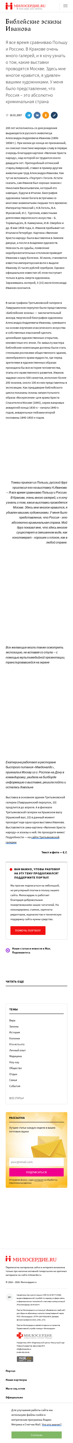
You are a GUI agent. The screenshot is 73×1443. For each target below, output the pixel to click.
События (14, 1086)
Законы (14, 1026)
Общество (15, 1068)
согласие (38, 1179)
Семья (13, 1080)
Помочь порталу (28, 930)
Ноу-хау (14, 1062)
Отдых (13, 1074)
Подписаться (36, 1172)
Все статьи (16, 1098)
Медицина (15, 1056)
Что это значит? (51, 1424)
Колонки (14, 1038)
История (14, 1032)
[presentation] (36, 1162)
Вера (12, 1020)
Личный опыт (17, 1050)
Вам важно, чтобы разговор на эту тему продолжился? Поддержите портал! (37, 873)
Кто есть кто (16, 1044)
